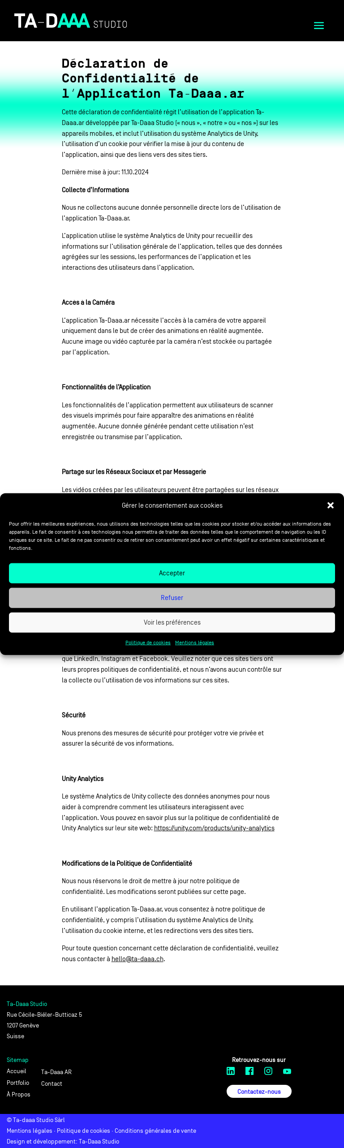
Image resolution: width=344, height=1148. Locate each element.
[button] (330, 505)
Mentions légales (194, 642)
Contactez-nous (259, 1091)
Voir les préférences (172, 622)
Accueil (16, 1071)
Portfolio (18, 1082)
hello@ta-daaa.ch (137, 958)
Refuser (172, 597)
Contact (51, 1083)
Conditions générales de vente (155, 1130)
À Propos (18, 1094)
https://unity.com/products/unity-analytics (214, 828)
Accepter (172, 573)
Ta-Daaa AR (56, 1072)
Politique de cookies (148, 642)
